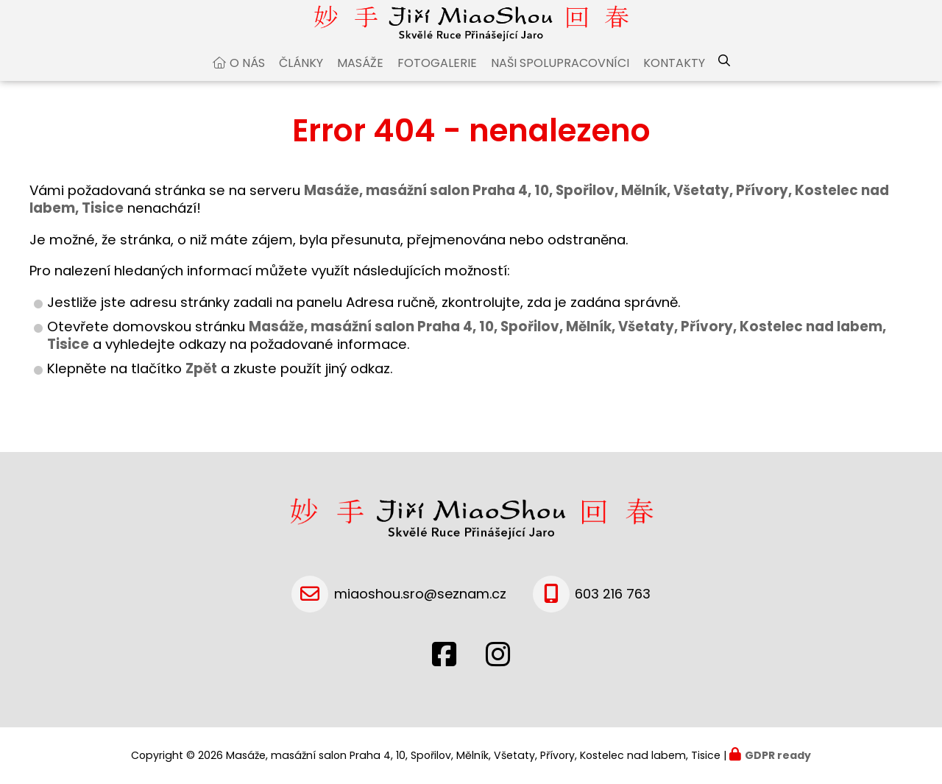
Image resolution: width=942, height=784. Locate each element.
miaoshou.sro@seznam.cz (420, 594)
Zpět (201, 393)
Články (301, 87)
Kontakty (674, 87)
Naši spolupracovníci (560, 87)
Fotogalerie (437, 87)
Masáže (360, 87)
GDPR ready (778, 755)
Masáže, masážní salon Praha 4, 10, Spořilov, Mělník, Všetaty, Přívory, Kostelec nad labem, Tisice (466, 360)
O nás (247, 87)
